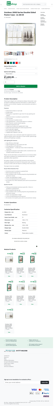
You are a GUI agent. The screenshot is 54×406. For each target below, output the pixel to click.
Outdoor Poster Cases (35, 8)
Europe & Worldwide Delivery (11, 362)
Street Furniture (11, 8)
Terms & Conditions (9, 366)
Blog (5, 359)
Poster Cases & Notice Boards (23, 8)
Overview (43, 12)
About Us (6, 357)
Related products (43, 24)
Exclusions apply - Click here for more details (13, 92)
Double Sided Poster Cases (47, 8)
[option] (5, 63)
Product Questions (43, 18)
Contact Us (6, 355)
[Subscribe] (45, 382)
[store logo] (12, 3)
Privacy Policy (7, 365)
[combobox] (34, 4)
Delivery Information (9, 360)
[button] (6, 34)
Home (5, 8)
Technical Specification (43, 21)
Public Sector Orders (9, 363)
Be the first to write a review (20, 241)
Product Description (43, 15)
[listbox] (20, 63)
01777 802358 (21, 350)
